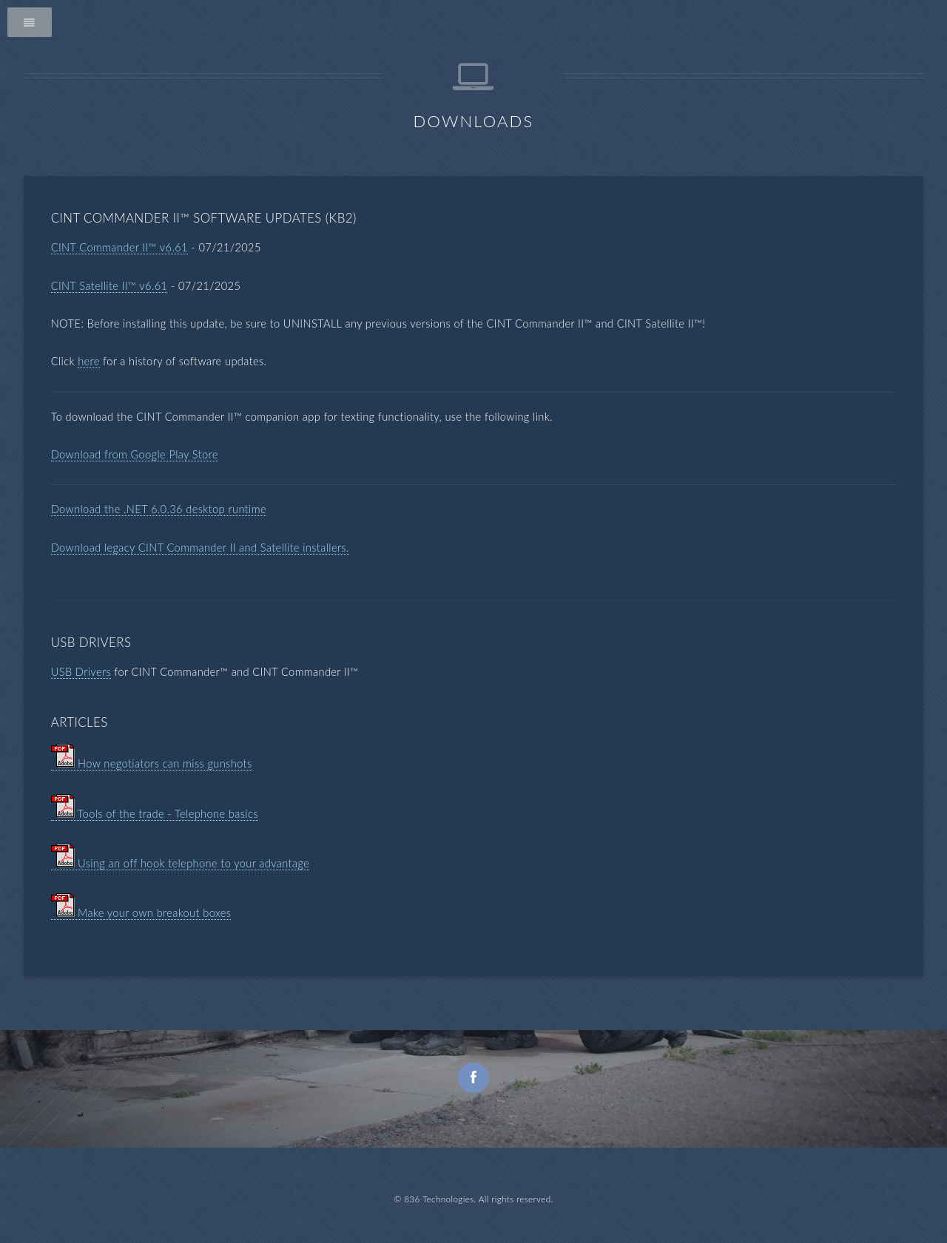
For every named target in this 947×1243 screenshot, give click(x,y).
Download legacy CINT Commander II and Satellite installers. (200, 547)
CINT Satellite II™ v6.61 (109, 286)
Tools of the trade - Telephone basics (154, 813)
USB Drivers (81, 671)
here (89, 361)
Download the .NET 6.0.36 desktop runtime (158, 509)
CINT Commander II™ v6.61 (119, 247)
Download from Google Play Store (134, 454)
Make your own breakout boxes (141, 913)
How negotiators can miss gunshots (151, 763)
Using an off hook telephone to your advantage (180, 863)
